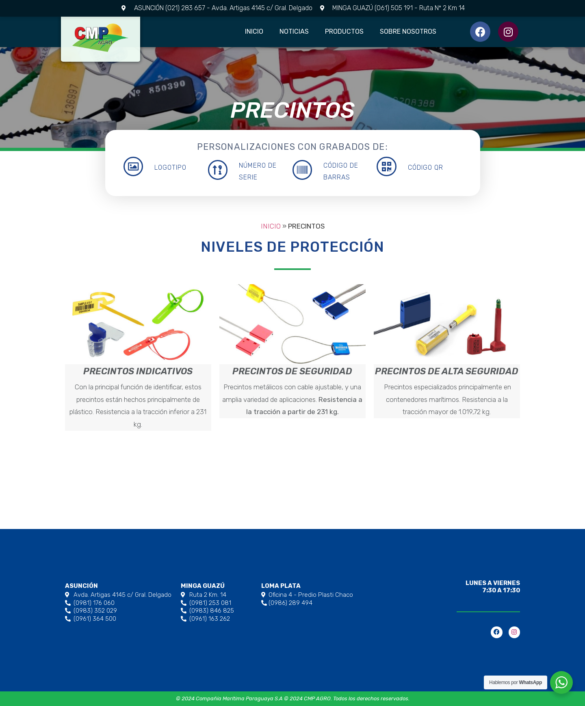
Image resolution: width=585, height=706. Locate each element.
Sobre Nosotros (408, 31)
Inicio (254, 31)
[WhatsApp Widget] (561, 682)
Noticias (294, 31)
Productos (344, 31)
